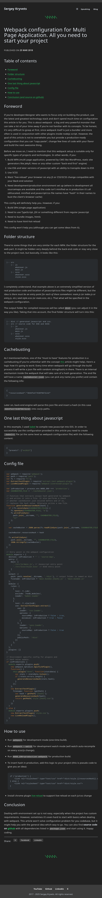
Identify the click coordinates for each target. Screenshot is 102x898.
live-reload (37, 795)
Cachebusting (15, 78)
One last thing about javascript (24, 83)
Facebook (25, 840)
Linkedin (38, 840)
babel (33, 426)
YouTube (38, 889)
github (11, 828)
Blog (95, 9)
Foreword (13, 69)
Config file (13, 88)
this (62, 361)
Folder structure (16, 74)
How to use (14, 92)
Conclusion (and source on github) (26, 97)
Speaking (85, 9)
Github (48, 889)
